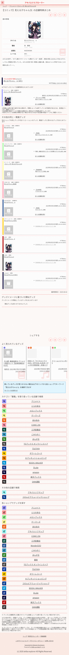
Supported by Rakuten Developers (34, 645)
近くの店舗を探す (40, 104)
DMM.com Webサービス (38, 647)
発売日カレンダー (34, 636)
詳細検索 (43, 636)
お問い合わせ (49, 641)
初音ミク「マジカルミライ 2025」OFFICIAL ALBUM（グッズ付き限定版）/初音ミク (38, 363)
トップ (5, 6)
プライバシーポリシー (37, 641)
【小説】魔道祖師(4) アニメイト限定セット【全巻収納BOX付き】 (14, 363)
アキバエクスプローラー (34, 2)
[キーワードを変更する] (11, 390)
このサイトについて (22, 641)
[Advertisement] (34, 320)
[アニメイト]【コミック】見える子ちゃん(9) (22, 6)
